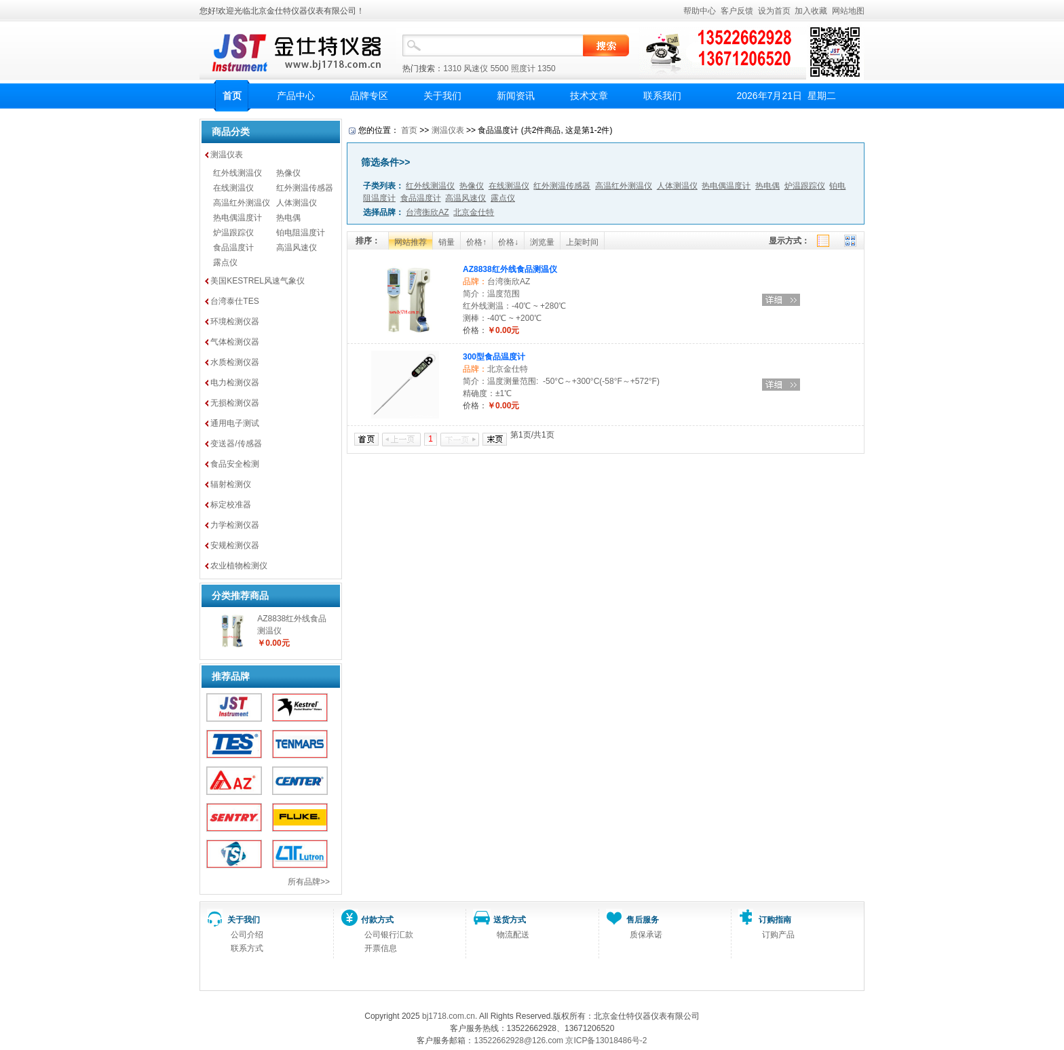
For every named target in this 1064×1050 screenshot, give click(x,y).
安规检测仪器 (234, 545)
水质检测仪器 (234, 362)
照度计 (523, 68)
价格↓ (508, 242)
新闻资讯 (516, 95)
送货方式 (509, 920)
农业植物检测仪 (238, 565)
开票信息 (380, 948)
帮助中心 (699, 11)
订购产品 (778, 934)
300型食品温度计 (494, 357)
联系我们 (662, 95)
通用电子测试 (234, 423)
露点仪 (225, 262)
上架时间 (582, 242)
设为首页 (774, 11)
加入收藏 (811, 11)
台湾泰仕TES (234, 301)
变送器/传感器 (235, 443)
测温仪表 (226, 154)
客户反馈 (737, 11)
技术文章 (589, 95)
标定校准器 (230, 504)
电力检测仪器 (234, 382)
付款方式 (377, 920)
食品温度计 (233, 247)
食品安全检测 (234, 464)
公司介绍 (247, 934)
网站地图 (848, 11)
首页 (232, 95)
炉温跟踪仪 (233, 232)
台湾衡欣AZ (508, 281)
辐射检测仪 (230, 484)
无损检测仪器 (234, 403)
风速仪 (475, 68)
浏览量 (542, 242)
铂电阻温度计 (300, 232)
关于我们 (442, 95)
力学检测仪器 (234, 525)
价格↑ (476, 242)
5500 (500, 68)
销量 (446, 242)
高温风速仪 (296, 247)
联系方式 (247, 948)
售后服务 (642, 920)
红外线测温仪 (237, 173)
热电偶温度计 (237, 217)
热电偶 (288, 217)
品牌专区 (369, 95)
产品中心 (296, 95)
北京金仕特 (507, 369)
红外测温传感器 (304, 188)
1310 (452, 68)
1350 (546, 68)
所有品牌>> (309, 882)
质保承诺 (646, 934)
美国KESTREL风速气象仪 (257, 281)
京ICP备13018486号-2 (606, 1040)
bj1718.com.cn (448, 1016)
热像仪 (288, 173)
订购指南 (775, 920)
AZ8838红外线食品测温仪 (510, 269)
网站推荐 (410, 242)
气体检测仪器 (234, 342)
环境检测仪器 (234, 321)
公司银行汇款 (388, 934)
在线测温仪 (233, 188)
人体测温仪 (296, 203)
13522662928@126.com (518, 1040)
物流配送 (513, 934)
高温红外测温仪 (241, 203)
